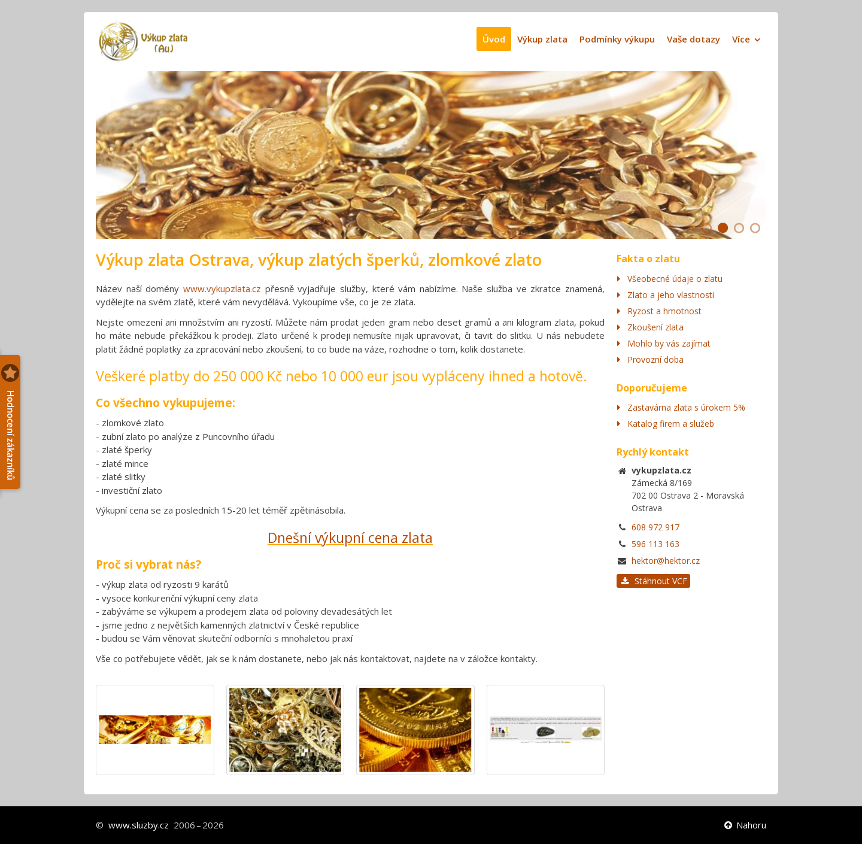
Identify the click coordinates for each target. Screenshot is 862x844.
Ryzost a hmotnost (664, 311)
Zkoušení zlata (655, 327)
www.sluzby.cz (138, 825)
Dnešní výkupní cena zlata (350, 537)
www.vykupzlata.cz (222, 289)
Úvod (493, 39)
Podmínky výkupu (617, 39)
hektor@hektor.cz (666, 560)
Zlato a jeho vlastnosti (670, 294)
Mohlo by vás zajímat (669, 343)
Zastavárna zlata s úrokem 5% (686, 407)
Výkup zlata (542, 39)
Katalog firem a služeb (670, 423)
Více (741, 39)
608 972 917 (655, 527)
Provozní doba (655, 359)
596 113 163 (655, 543)
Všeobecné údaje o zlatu (675, 278)
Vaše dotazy (693, 39)
